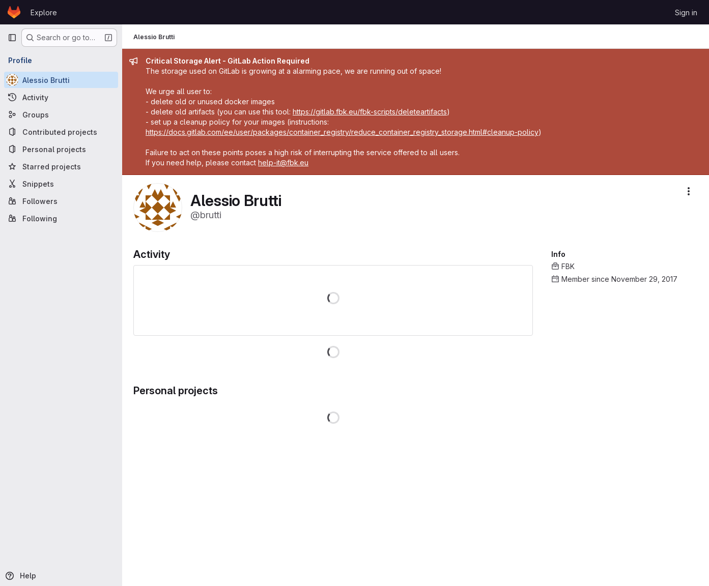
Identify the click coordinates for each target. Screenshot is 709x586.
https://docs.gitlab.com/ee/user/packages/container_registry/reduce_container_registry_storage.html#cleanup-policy (343, 132)
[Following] (61, 218)
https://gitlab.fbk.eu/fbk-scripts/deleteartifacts (371, 111)
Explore (44, 12)
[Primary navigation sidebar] (12, 38)
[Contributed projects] (61, 132)
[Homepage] (14, 12)
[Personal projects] (61, 149)
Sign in (686, 12)
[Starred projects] (61, 166)
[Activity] (61, 97)
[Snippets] (61, 183)
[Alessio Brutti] (61, 80)
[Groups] (61, 114)
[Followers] (61, 201)
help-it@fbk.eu (284, 162)
